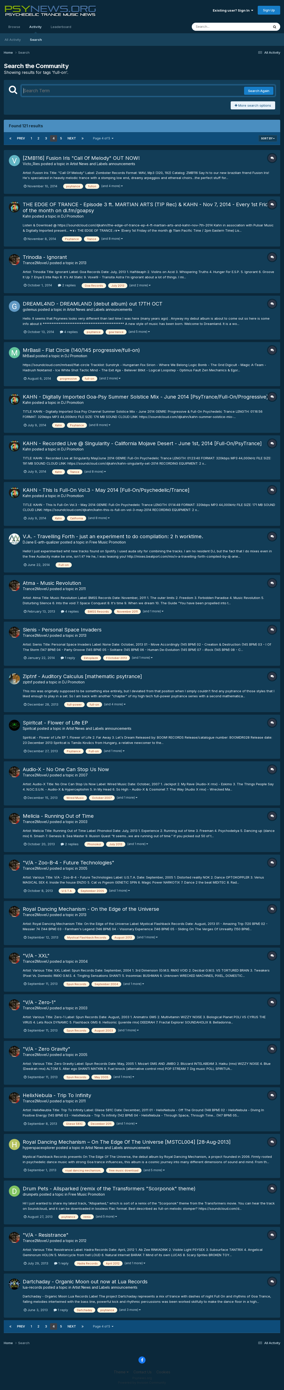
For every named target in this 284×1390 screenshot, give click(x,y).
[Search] (217, 27)
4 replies (69, 332)
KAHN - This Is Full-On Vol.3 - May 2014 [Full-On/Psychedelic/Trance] (106, 490)
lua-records (32, 1287)
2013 (82, 263)
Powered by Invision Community (142, 1382)
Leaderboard (61, 27)
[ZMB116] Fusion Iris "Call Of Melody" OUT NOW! (81, 158)
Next (71, 138)
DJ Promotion (72, 216)
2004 (83, 961)
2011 (82, 589)
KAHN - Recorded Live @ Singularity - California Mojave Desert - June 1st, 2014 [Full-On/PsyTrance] (142, 443)
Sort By (268, 138)
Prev (21, 138)
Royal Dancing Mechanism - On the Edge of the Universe (91, 909)
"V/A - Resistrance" (45, 1235)
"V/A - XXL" (36, 956)
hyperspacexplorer (39, 1147)
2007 (83, 775)
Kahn (27, 216)
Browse (14, 27)
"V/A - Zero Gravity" (46, 1049)
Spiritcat (29, 728)
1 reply (68, 658)
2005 (83, 868)
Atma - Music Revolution (52, 583)
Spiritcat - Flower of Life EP (55, 723)
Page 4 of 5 (103, 138)
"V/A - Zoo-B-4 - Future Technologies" (68, 863)
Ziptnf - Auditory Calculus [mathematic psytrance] (82, 676)
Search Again (258, 91)
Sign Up (269, 10)
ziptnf (27, 682)
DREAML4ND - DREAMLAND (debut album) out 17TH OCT (92, 304)
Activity (35, 29)
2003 (83, 822)
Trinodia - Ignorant (45, 257)
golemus (30, 309)
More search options (253, 105)
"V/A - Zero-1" (39, 1002)
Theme (121, 1372)
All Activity (13, 40)
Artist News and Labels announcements (102, 164)
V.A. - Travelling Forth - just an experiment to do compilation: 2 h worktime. (113, 536)
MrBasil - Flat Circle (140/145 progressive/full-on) (81, 350)
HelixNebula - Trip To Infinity (57, 1095)
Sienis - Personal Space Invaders (62, 630)
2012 (82, 1240)
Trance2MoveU (36, 263)
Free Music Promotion (107, 542)
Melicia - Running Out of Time (58, 816)
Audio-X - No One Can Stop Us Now (66, 769)
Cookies (163, 1372)
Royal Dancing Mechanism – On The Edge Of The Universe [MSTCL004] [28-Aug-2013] (127, 1142)
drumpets (30, 1194)
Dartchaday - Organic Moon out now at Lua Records (85, 1282)
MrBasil (29, 356)
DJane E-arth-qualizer (41, 542)
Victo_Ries (31, 164)
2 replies (67, 285)
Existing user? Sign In (233, 10)
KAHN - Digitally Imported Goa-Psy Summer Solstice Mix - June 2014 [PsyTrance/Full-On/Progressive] (145, 397)
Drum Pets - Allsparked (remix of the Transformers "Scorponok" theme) (109, 1189)
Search (36, 40)
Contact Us (142, 1372)
